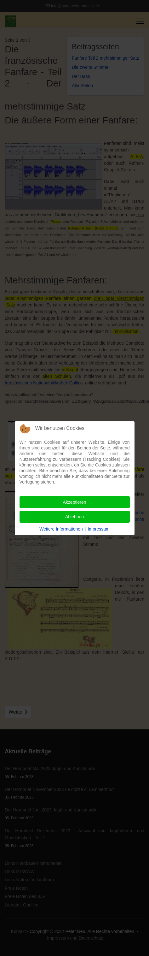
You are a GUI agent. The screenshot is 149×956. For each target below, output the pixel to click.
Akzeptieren (74, 502)
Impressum (98, 528)
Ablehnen (74, 516)
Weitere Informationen (61, 528)
